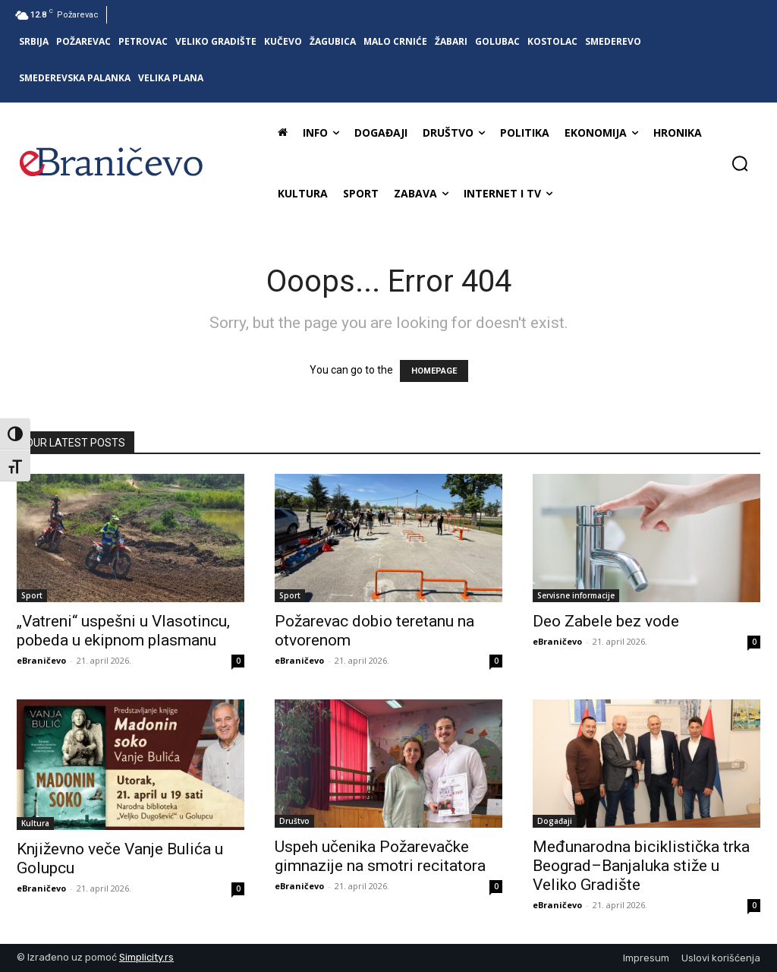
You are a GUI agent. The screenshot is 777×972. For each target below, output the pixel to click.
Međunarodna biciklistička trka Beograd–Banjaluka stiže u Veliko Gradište (641, 866)
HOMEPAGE (434, 371)
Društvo (294, 821)
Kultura (35, 823)
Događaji (554, 821)
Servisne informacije (576, 595)
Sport (31, 595)
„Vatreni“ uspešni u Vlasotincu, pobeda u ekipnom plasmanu (123, 630)
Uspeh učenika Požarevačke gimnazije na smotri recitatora (380, 856)
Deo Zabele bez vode (606, 621)
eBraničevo (41, 660)
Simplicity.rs (146, 957)
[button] (740, 163)
